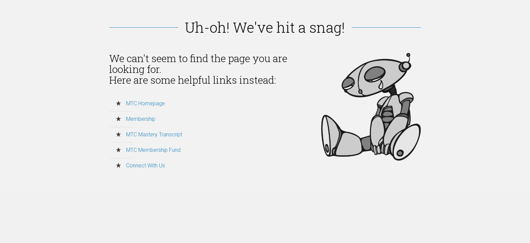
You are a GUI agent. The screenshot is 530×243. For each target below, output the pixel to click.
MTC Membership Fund (153, 150)
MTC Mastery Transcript (154, 134)
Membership (140, 119)
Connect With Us (145, 165)
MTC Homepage (145, 103)
